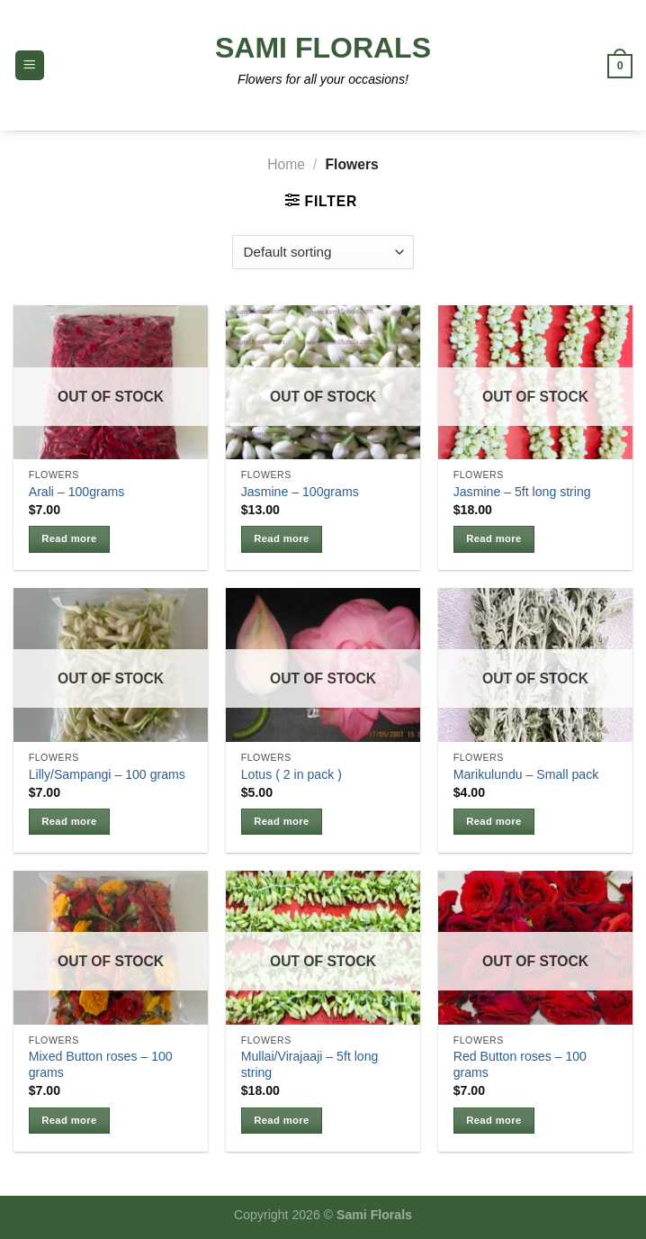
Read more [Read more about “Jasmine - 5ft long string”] (493, 538)
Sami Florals (323, 47)
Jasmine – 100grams (300, 491)
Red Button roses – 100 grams (520, 1064)
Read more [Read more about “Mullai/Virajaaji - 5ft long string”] (281, 1120)
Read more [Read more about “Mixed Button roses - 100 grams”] (68, 1120)
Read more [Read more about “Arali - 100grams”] (68, 538)
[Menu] (29, 64)
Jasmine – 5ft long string (522, 491)
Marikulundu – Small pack (526, 774)
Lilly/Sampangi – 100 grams (107, 774)
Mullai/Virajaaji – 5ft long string (310, 1064)
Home (286, 164)
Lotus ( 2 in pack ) (291, 774)
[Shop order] (323, 252)
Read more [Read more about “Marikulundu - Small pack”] (493, 821)
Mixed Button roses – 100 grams (101, 1064)
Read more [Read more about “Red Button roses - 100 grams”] (493, 1120)
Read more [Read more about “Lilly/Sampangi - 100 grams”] (68, 821)
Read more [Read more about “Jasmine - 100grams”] (281, 538)
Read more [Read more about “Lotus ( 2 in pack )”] (281, 821)
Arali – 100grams (77, 491)
